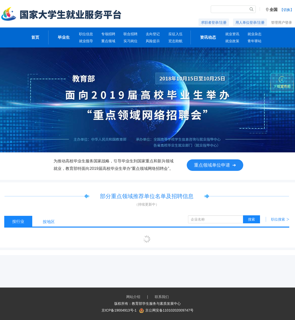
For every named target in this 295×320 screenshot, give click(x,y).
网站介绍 (133, 297)
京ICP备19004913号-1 (119, 310)
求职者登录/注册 (213, 22)
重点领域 (108, 41)
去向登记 (153, 34)
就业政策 (232, 41)
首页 (35, 37)
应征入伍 (175, 34)
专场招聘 (108, 34)
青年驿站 (255, 41)
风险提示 (153, 41)
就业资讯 (232, 34)
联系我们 (162, 297)
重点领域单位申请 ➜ (215, 165)
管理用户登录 (281, 22)
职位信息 (86, 34)
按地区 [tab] (49, 222)
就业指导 (86, 41)
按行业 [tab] (18, 221)
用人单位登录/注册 (250, 22)
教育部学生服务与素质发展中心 (156, 304)
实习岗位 (131, 41)
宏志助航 (175, 41)
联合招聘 (131, 34)
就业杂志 (255, 34)
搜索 (251, 219)
